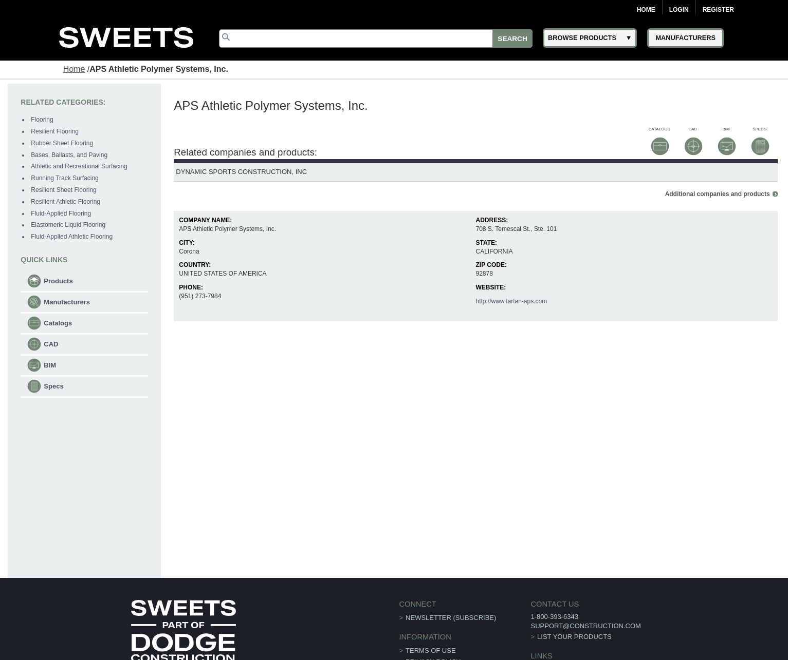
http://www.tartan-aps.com (511, 300)
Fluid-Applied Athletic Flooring (72, 236)
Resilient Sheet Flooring (63, 189)
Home (646, 9)
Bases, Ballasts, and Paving (69, 155)
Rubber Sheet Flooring (62, 143)
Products (58, 281)
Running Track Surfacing (64, 178)
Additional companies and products (717, 193)
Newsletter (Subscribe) (451, 616)
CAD (51, 344)
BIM (50, 365)
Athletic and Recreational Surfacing (79, 166)
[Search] (376, 38)
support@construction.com (585, 625)
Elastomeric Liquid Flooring (68, 224)
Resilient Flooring (55, 131)
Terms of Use (431, 650)
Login (679, 9)
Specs (53, 386)
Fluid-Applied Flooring (61, 213)
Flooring (42, 119)
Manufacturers (67, 302)
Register (718, 9)
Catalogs (58, 323)
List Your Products (574, 635)
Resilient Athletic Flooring (65, 201)
